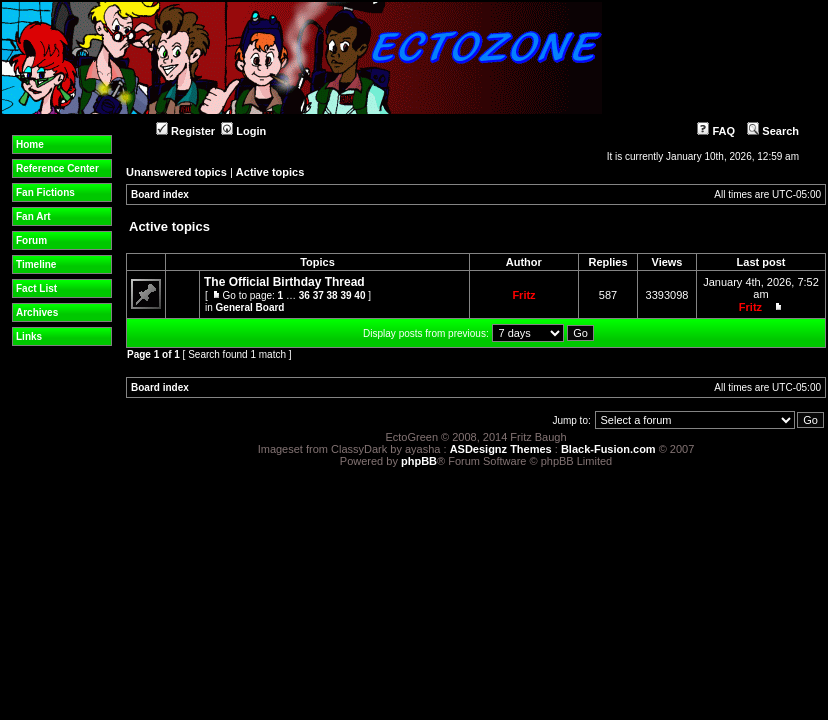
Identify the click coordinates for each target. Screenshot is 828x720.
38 (332, 295)
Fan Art (33, 216)
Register (185, 131)
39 (345, 295)
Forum (31, 240)
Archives (37, 312)
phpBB (419, 461)
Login (243, 131)
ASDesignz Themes (501, 449)
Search (773, 131)
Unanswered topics (176, 172)
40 (359, 295)
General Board (250, 307)
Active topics (270, 172)
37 (318, 295)
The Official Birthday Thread (284, 282)
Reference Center (57, 168)
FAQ (716, 131)
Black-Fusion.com (608, 449)
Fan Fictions (45, 192)
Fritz (523, 295)
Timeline (36, 264)
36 (304, 295)
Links (29, 336)
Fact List (36, 288)
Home (30, 144)
